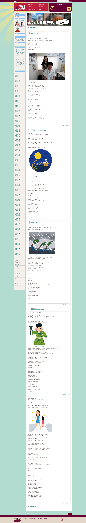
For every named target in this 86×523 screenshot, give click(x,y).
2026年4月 (16, 72)
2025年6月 (16, 85)
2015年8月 (16, 233)
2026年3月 (16, 74)
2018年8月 (16, 188)
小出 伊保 (20, 20)
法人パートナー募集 (36, 518)
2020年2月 (16, 165)
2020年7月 (16, 159)
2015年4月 (16, 238)
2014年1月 (16, 257)
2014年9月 (16, 247)
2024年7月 (16, 99)
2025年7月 (16, 84)
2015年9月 (16, 232)
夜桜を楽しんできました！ (20, 59)
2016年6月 (16, 220)
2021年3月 (16, 149)
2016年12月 (17, 213)
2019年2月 (16, 180)
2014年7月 (16, 249)
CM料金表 (41, 518)
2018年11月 (17, 184)
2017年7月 (16, 204)
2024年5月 (16, 101)
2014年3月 (16, 254)
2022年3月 (16, 134)
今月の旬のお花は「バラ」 (37, 34)
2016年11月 (17, 214)
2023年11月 (17, 109)
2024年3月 (16, 104)
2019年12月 (17, 168)
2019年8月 (16, 173)
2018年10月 (17, 185)
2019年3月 (16, 179)
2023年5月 (16, 116)
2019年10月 (17, 170)
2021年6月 (16, 145)
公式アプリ (45, 518)
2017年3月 (16, 209)
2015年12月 (17, 228)
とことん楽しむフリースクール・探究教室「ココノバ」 (20, 64)
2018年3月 (16, 194)
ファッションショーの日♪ (37, 399)
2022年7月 (16, 129)
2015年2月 (16, 240)
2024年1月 (16, 106)
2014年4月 (16, 253)
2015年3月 (16, 239)
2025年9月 (16, 81)
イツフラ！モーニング (18, 276)
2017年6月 (16, 205)
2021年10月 (17, 140)
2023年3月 (16, 119)
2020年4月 (16, 163)
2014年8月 (16, 248)
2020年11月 (17, 154)
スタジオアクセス (30, 518)
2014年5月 (16, 252)
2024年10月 (17, 95)
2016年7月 (16, 219)
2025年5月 (16, 86)
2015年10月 (17, 230)
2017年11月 (17, 199)
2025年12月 (17, 77)
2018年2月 (16, 195)
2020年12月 (17, 153)
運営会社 (26, 518)
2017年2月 (16, 210)
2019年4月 (16, 178)
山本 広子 (16, 283)
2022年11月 (17, 124)
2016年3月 (16, 224)
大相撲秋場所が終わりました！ (38, 309)
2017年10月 (17, 200)
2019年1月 (16, 181)
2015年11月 (17, 229)
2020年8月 (16, 158)
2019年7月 (16, 174)
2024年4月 (16, 102)
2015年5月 (16, 237)
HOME (23, 518)
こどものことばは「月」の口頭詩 (38, 130)
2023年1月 (16, 121)
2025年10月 (17, 80)
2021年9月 (16, 141)
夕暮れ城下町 (17, 268)
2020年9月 (16, 156)
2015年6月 (16, 235)
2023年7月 (16, 114)
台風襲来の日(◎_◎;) (36, 222)
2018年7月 (16, 189)
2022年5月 (16, 131)
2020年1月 (16, 166)
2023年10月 (17, 110)
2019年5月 (16, 176)
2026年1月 (16, 76)
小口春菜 (16, 20)
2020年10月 (17, 155)
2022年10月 (17, 125)
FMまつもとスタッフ (18, 287)
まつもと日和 (65, 125)
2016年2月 (16, 225)
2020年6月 (16, 160)
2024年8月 (16, 97)
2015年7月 (16, 234)
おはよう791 (17, 264)
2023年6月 (16, 115)
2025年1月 (16, 91)
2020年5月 (16, 161)
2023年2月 (16, 120)
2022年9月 (16, 126)
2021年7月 (16, 144)
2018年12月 (17, 183)
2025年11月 (17, 79)
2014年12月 (17, 243)
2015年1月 (16, 242)
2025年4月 (16, 87)
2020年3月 (16, 164)
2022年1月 (16, 136)
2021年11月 (17, 139)
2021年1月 (16, 151)
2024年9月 (16, 96)
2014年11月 (17, 244)
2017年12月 (17, 198)
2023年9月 (16, 111)
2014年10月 (17, 245)
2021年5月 (16, 146)
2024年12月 (17, 92)
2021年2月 (16, 150)
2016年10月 (17, 215)
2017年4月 (16, 208)
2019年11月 (17, 169)
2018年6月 (16, 190)
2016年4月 (16, 223)
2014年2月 (16, 255)
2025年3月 (16, 89)
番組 (68, 125)
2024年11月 (17, 94)
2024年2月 (16, 105)
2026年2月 (16, 75)
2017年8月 (16, 203)
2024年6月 (16, 100)
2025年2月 (16, 90)
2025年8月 (16, 82)
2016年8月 (16, 218)
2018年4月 (16, 193)
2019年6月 (16, 175)
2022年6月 (16, 130)
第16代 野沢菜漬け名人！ (20, 54)
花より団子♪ (18, 66)
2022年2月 (16, 135)
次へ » (35, 27)
